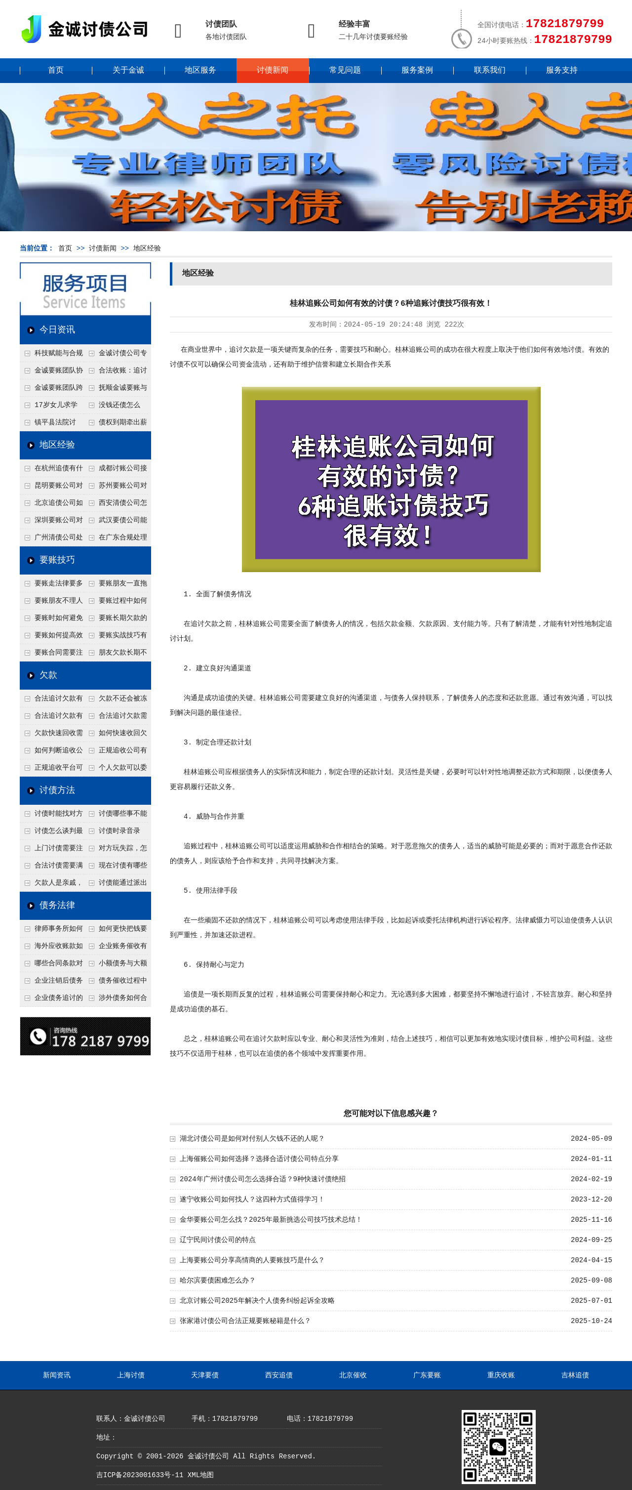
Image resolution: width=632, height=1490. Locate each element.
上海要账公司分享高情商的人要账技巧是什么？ (252, 1260)
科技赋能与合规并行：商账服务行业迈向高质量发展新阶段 (51, 355)
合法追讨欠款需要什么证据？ (115, 718)
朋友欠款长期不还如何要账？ (115, 655)
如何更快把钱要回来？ (115, 931)
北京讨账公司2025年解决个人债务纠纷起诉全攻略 (257, 1301)
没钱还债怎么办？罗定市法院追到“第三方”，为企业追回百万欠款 (116, 407)
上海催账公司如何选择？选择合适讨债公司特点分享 (259, 1159)
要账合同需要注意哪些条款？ (51, 655)
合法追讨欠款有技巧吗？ (51, 718)
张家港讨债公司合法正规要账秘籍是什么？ (245, 1321)
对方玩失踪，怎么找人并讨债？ (115, 850)
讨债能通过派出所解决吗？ (115, 885)
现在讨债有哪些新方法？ (115, 868)
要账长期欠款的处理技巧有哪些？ (115, 620)
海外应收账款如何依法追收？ (51, 948)
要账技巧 (57, 560)
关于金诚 (128, 70)
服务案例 (417, 70)
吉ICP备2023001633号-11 (139, 1475)
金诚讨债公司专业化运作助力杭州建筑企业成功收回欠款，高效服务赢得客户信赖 (115, 355)
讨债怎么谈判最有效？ (51, 833)
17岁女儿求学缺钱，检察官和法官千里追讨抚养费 (51, 407)
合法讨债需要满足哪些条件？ (51, 868)
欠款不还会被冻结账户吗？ (115, 701)
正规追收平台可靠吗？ (51, 770)
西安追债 (279, 1375)
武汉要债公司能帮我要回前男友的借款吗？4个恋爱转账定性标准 (115, 522)
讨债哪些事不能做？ (115, 816)
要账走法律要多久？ (51, 585)
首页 (56, 70)
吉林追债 (575, 1375)
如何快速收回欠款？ (115, 735)
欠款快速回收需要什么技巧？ (51, 735)
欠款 (48, 675)
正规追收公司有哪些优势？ (115, 752)
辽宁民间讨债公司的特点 (218, 1240)
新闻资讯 (57, 1375)
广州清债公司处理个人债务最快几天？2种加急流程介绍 (51, 540)
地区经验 (147, 248)
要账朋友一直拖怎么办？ (115, 585)
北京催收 (353, 1375)
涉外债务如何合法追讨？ (115, 1000)
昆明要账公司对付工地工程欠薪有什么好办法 (51, 488)
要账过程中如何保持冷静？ (115, 603)
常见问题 (345, 70)
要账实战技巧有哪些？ (115, 637)
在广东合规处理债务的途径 (115, 540)
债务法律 (57, 906)
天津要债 (205, 1375)
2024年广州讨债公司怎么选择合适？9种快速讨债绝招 (263, 1179)
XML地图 (201, 1475)
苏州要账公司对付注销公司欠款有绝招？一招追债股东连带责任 (115, 488)
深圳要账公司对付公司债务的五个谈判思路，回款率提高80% (51, 522)
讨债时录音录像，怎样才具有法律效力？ (115, 833)
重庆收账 (501, 1375)
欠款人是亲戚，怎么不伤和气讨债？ (51, 885)
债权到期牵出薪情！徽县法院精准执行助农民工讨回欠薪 (115, 424)
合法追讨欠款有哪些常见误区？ (51, 701)
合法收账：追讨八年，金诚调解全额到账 (115, 373)
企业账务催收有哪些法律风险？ (115, 948)
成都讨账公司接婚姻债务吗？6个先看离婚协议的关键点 (115, 470)
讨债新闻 (272, 70)
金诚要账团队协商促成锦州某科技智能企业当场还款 (51, 373)
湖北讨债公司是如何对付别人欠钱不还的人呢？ (252, 1139)
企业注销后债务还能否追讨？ (51, 983)
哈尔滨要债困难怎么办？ (218, 1280)
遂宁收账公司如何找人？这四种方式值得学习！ (252, 1199)
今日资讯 (57, 330)
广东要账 (427, 1375)
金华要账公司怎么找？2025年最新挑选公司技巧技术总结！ (271, 1220)
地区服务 (200, 70)
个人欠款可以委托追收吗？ (115, 770)
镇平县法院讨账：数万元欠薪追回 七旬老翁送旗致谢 (51, 424)
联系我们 (490, 70)
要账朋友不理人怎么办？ (51, 603)
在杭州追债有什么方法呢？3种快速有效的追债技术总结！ (51, 470)
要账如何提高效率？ (51, 637)
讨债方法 (57, 790)
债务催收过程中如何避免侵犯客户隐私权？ (115, 983)
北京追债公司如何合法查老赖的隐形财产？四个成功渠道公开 (51, 505)
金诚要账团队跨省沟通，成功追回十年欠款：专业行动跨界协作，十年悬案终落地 (51, 390)
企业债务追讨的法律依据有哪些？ (51, 1000)
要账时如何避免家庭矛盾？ (51, 620)
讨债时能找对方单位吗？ (51, 816)
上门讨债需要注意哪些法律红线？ (51, 850)
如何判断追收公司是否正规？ (51, 752)
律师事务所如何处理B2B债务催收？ (51, 931)
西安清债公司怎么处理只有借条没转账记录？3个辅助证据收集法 (115, 505)
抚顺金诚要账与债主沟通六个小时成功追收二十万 (115, 390)
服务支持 (562, 70)
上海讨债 (131, 1375)
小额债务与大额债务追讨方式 (115, 965)
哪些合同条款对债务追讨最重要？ (51, 965)
